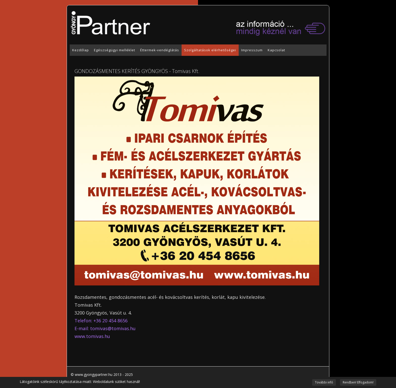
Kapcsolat (276, 50)
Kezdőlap (80, 50)
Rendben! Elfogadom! (358, 382)
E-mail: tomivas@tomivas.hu (105, 328)
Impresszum (252, 50)
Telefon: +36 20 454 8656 (101, 321)
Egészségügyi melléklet (114, 50)
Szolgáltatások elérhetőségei (210, 50)
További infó (324, 382)
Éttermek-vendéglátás (159, 50)
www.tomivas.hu (92, 336)
